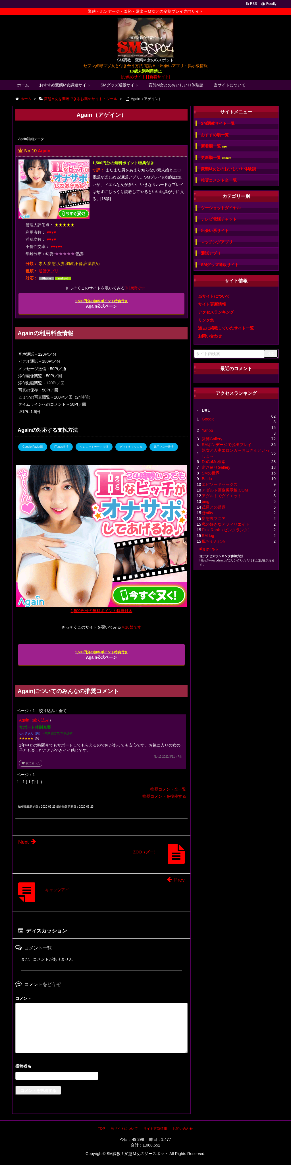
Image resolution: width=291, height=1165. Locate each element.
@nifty (207, 513)
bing (205, 501)
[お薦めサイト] (134, 76)
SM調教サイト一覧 (218, 123)
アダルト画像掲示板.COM (225, 490)
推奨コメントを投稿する (164, 796)
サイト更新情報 (212, 304)
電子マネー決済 (164, 446)
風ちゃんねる (214, 541)
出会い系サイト (215, 231)
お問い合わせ (210, 336)
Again (44, 150)
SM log (208, 535)
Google (208, 419)
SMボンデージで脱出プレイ (226, 444)
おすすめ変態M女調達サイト (64, 85)
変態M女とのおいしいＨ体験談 (176, 85)
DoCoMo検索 (213, 461)
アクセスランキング (216, 312)
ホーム (23, 85)
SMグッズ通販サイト (119, 85)
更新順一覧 (216, 158)
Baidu (207, 478)
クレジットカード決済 (94, 446)
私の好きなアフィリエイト (226, 524)
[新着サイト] (159, 76)
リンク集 (206, 320)
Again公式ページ (101, 303)
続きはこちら (208, 549)
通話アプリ (49, 271)
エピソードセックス (220, 484)
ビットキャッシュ (131, 446)
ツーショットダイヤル (221, 208)
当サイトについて (230, 85)
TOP (101, 1129)
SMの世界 (211, 473)
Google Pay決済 (32, 446)
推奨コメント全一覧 (168, 789)
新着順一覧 (214, 146)
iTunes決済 (61, 446)
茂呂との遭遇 (214, 507)
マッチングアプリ (217, 242)
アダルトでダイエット (222, 496)
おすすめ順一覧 (215, 135)
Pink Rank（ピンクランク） (227, 530)
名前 (101, 1066)
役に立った (30, 763)
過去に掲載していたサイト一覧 (226, 328)
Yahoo (207, 430)
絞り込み (41, 720)
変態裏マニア (214, 518)
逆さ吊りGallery (216, 467)
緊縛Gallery (212, 439)
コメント (23, 998)
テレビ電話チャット (219, 219)
